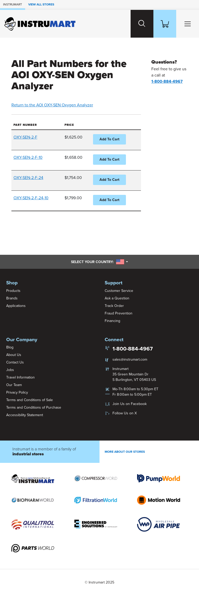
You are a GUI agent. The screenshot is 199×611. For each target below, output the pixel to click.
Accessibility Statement (24, 415)
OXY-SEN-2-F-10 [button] (27, 157)
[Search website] (142, 24)
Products (13, 291)
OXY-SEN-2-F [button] (25, 137)
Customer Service (119, 291)
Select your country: (99, 261)
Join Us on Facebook (129, 404)
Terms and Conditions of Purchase (33, 407)
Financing (112, 321)
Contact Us (15, 362)
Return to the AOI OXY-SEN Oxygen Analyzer (52, 105)
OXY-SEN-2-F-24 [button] (28, 177)
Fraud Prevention (118, 313)
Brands (12, 298)
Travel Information (20, 377)
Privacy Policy (17, 392)
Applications (16, 306)
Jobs (10, 370)
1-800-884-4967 (132, 348)
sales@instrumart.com (129, 359)
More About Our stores (125, 452)
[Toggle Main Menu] (187, 24)
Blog (9, 347)
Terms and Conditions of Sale (29, 400)
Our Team (14, 385)
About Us (13, 355)
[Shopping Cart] (164, 24)
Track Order (114, 306)
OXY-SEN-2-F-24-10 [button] (30, 198)
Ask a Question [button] (117, 298)
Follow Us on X (124, 413)
